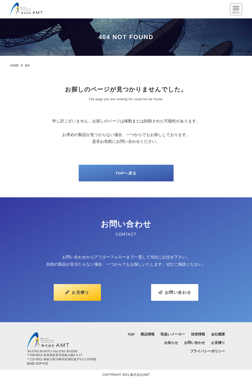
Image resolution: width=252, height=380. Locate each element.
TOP (131, 335)
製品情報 (148, 335)
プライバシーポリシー (207, 352)
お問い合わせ (174, 294)
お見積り (77, 294)
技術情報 (198, 335)
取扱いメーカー (173, 335)
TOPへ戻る (126, 174)
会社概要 (218, 335)
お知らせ (171, 343)
